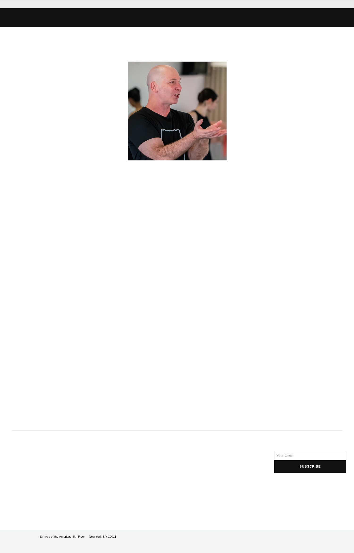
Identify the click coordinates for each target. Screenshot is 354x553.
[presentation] (310, 483)
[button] (93, 17)
